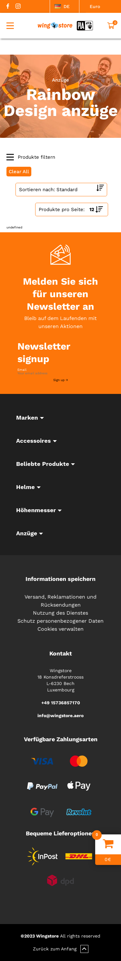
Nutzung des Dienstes (60, 613)
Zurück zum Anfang (60, 949)
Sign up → (60, 380)
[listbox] (64, 6)
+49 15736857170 (60, 702)
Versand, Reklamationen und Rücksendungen (60, 601)
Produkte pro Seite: (62, 209)
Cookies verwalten (60, 629)
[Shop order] (61, 189)
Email (21, 369)
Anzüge (60, 80)
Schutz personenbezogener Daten (60, 621)
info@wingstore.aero (60, 715)
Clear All (19, 171)
